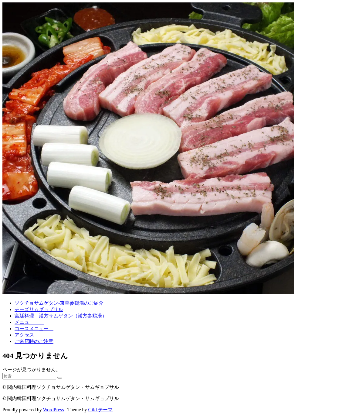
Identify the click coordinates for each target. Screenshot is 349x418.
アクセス (29, 334)
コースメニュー (34, 328)
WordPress (53, 409)
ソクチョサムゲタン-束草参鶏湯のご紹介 (59, 303)
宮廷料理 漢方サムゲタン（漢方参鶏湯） (61, 315)
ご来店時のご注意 (34, 341)
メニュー (29, 322)
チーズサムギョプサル (39, 309)
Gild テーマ (100, 409)
